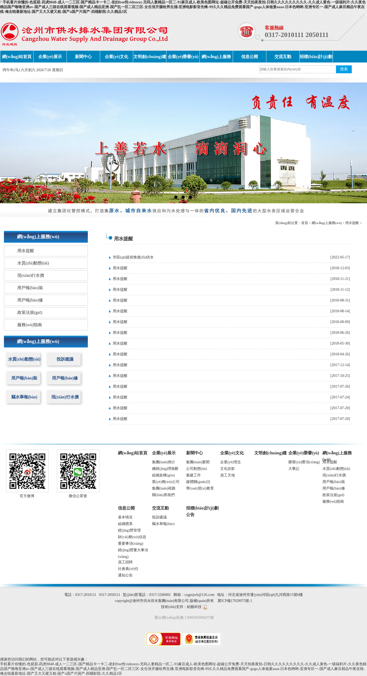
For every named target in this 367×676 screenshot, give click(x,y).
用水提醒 (352, 223)
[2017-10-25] (340, 376)
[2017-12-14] (340, 365)
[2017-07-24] (340, 397)
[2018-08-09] (340, 322)
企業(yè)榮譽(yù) (183, 56)
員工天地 (227, 475)
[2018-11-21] (340, 279)
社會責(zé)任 (128, 569)
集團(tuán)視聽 (163, 488)
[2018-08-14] (340, 311)
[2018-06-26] (340, 333)
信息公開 (249, 56)
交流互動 (282, 56)
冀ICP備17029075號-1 (235, 601)
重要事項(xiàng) (130, 543)
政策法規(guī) (29, 312)
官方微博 (27, 496)
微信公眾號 (78, 496)
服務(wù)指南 (29, 325)
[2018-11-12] (340, 290)
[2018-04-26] (340, 354)
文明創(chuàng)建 (149, 56)
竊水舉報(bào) (24, 397)
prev (14, 142)
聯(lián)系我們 (163, 495)
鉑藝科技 (194, 607)
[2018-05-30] (340, 343)
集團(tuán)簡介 (163, 462)
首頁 (304, 223)
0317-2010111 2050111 (296, 35)
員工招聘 (125, 562)
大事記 (293, 469)
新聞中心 (83, 56)
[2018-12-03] (340, 268)
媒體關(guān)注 (198, 482)
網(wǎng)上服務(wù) (216, 58)
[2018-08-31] (340, 300)
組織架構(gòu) (163, 475)
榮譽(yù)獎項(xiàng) (304, 462)
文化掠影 (227, 469)
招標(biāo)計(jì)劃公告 (316, 58)
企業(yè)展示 (50, 56)
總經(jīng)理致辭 (165, 469)
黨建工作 (193, 475)
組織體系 (125, 524)
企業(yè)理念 (230, 462)
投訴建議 (65, 359)
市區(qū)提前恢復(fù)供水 (133, 257)
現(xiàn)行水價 (30, 275)
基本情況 (125, 517)
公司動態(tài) (196, 469)
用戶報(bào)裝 (30, 287)
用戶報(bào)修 (30, 300)
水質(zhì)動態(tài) (33, 263)
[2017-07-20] (340, 408)
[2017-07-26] (340, 386)
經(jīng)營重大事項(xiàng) (133, 550)
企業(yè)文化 (116, 56)
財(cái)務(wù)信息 (132, 537)
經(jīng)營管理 (129, 530)
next (352, 142)
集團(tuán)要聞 (197, 462)
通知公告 (125, 575)
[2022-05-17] (340, 257)
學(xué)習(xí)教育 (200, 488)
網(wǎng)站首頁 (16, 56)
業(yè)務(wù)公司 (166, 482)
